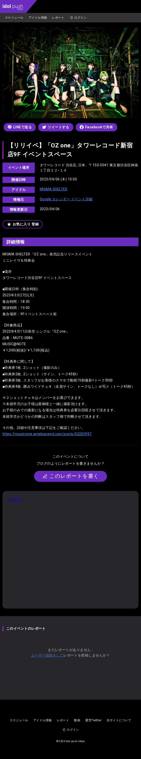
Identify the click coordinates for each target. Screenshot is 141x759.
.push (12, 6)
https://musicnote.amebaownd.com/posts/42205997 (47, 434)
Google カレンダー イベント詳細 (66, 199)
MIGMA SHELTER (54, 189)
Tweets (15, 499)
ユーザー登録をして (47, 655)
